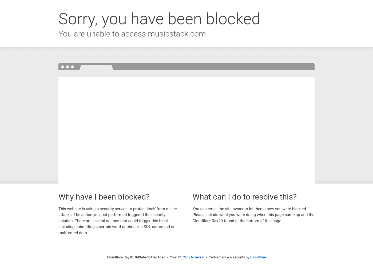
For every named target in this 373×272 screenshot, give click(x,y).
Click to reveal (193, 257)
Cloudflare (258, 257)
